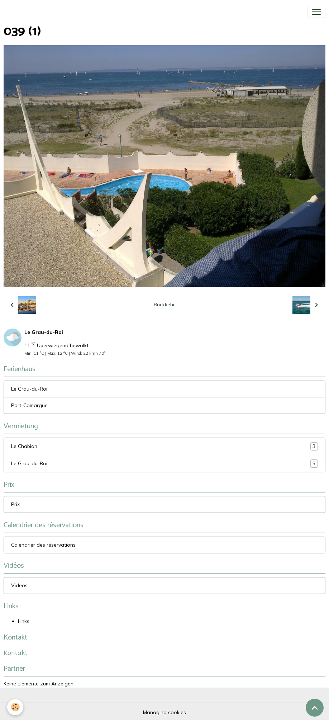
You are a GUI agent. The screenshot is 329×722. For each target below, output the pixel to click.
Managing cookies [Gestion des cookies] (164, 712)
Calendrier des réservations (43, 545)
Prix (15, 504)
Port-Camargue (29, 405)
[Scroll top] (315, 708)
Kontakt (16, 652)
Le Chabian (164, 446)
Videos (19, 585)
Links (23, 621)
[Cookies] (15, 707)
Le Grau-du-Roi (29, 389)
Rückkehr (164, 304)
